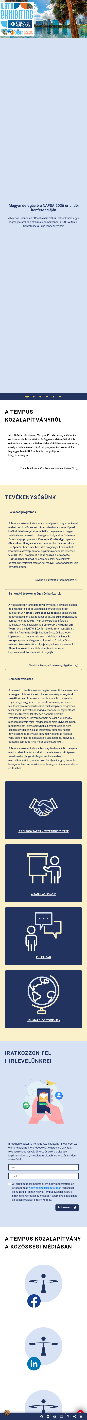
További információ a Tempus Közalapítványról (49, 468)
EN (61, 1417)
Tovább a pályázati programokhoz (56, 580)
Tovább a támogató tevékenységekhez (53, 665)
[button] (68, 1416)
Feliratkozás (67, 1207)
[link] (74, 1416)
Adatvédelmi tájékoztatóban (45, 1187)
